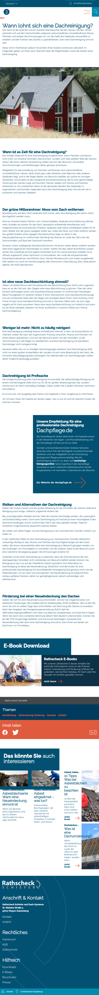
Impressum (9, 939)
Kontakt (7, 916)
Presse (6, 982)
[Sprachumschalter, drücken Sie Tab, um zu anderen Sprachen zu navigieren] (12, 3)
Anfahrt (6, 921)
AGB (5, 944)
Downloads (9, 967)
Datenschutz (10, 949)
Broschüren (9, 977)
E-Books (7, 972)
